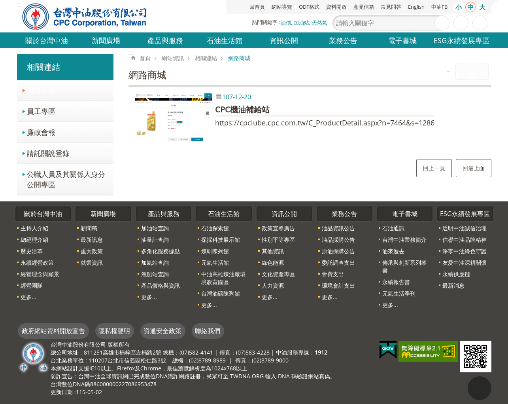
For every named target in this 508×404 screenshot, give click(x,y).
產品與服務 (165, 40)
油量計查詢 (155, 239)
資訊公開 (284, 40)
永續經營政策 (37, 262)
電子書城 (402, 40)
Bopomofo (480, 71)
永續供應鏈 (456, 274)
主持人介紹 (34, 228)
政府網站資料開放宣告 (53, 330)
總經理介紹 (34, 239)
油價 (286, 22)
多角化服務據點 (160, 251)
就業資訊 (92, 262)
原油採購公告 (338, 251)
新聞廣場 (106, 40)
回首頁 (257, 6)
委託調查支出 (338, 262)
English (416, 6)
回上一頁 (434, 168)
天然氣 (319, 22)
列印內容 (463, 71)
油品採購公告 (338, 239)
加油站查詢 (155, 228)
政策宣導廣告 (278, 228)
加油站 (301, 22)
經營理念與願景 (40, 274)
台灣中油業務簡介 (404, 239)
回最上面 (474, 168)
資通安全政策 (162, 330)
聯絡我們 (207, 330)
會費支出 (333, 274)
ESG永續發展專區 (461, 40)
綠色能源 (273, 262)
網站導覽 (282, 6)
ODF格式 (309, 6)
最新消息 (453, 285)
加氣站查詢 (155, 262)
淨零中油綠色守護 (464, 251)
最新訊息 (92, 239)
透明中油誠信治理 (464, 228)
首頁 (145, 58)
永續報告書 (396, 282)
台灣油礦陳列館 (220, 293)
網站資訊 (173, 58)
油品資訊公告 (338, 228)
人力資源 (273, 285)
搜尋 (441, 22)
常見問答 (391, 6)
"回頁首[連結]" (479, 388)
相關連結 (43, 66)
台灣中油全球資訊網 (85, 16)
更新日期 (62, 392)
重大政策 (92, 251)
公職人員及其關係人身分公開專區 (66, 179)
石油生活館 (224, 40)
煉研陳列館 (215, 251)
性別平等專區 (278, 239)
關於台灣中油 (46, 40)
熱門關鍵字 (265, 22)
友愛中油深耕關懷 (464, 262)
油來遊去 (393, 251)
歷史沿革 (32, 251)
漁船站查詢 (155, 274)
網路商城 (41, 90)
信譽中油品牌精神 (464, 239)
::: (19, 52)
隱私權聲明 (114, 330)
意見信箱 (363, 6)
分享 (479, 22)
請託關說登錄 (48, 153)
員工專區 (41, 111)
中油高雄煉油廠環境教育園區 (223, 278)
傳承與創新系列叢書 (404, 266)
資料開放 (336, 6)
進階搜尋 (460, 22)
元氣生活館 (215, 262)
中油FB (439, 6)
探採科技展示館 (220, 239)
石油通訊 (393, 228)
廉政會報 (41, 132)
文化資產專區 (278, 274)
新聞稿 (89, 228)
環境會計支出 (338, 285)
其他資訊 (273, 251)
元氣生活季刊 (398, 293)
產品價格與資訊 (160, 285)
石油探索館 (215, 228)
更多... (28, 297)
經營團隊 (32, 285)
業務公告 (343, 40)
